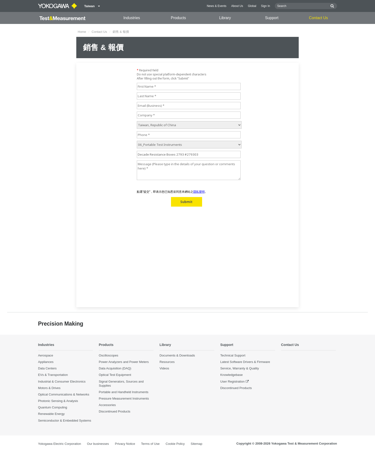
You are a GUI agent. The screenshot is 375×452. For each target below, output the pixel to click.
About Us (237, 6)
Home (82, 32)
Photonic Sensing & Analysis (58, 401)
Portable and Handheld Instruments (123, 392)
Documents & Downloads (177, 355)
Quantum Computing (52, 407)
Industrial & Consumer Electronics (62, 381)
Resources (167, 362)
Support (271, 18)
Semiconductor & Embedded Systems (64, 420)
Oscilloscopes (108, 355)
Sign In (265, 6)
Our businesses (98, 444)
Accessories (107, 405)
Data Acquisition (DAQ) (115, 368)
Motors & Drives (49, 388)
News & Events (216, 6)
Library (225, 18)
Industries (131, 18)
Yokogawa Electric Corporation (59, 444)
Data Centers (47, 368)
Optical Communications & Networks (63, 394)
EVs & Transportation (53, 375)
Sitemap (196, 444)
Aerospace (45, 355)
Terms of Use (150, 444)
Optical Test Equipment (115, 375)
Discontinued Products (114, 411)
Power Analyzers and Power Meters (124, 362)
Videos (164, 368)
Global (252, 6)
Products (178, 18)
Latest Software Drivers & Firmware (245, 362)
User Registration (232, 381)
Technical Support (232, 355)
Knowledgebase (231, 375)
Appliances (46, 362)
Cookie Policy (175, 444)
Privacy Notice (125, 444)
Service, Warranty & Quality (239, 368)
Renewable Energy (51, 414)
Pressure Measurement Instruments (124, 399)
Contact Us (318, 18)
